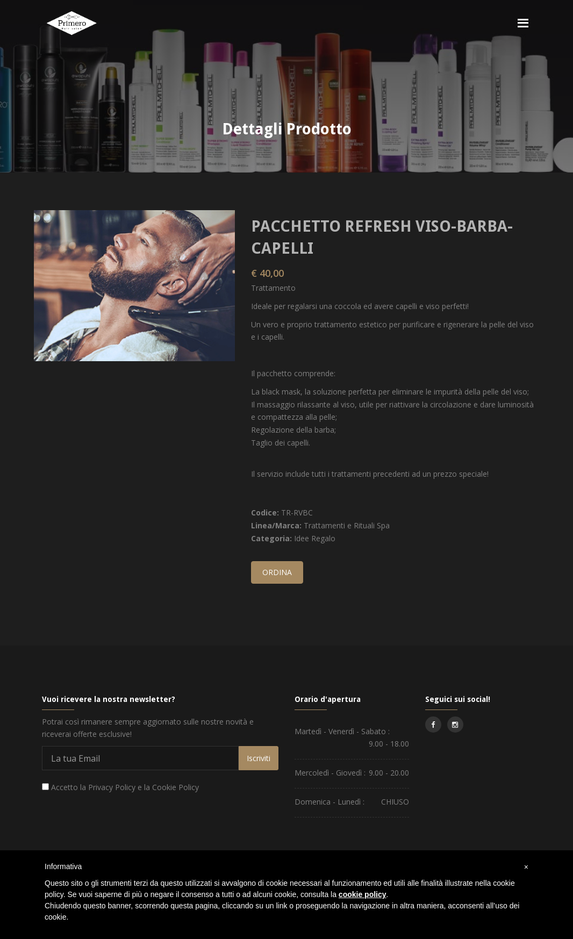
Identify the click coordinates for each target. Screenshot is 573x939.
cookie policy (362, 894)
